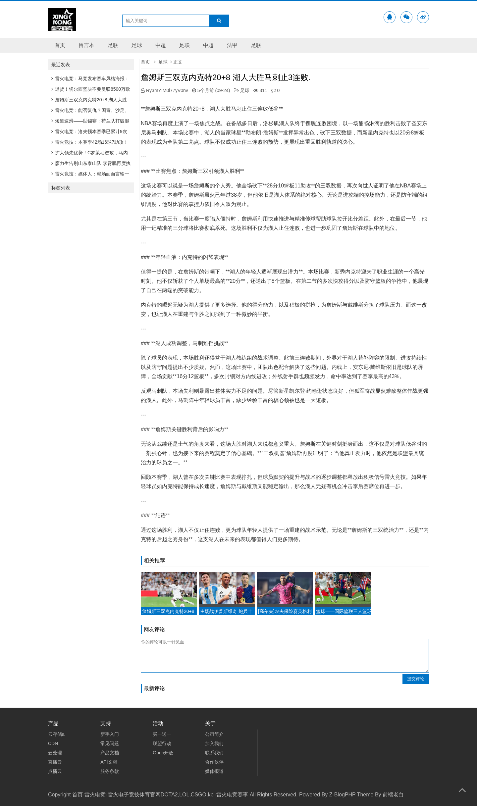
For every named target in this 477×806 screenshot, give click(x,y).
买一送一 (162, 734)
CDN (53, 743)
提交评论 (415, 678)
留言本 (86, 45)
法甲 (232, 45)
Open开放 (163, 752)
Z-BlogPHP (342, 794)
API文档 (108, 762)
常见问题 (109, 743)
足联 (113, 45)
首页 (60, 45)
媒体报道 (214, 771)
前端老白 (393, 794)
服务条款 (109, 771)
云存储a (56, 734)
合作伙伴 (214, 762)
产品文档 (109, 752)
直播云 (55, 762)
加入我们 (214, 743)
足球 (137, 45)
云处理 (55, 752)
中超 (160, 45)
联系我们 (214, 752)
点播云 (55, 771)
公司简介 (214, 734)
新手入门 (109, 734)
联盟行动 (162, 743)
